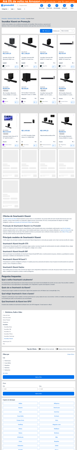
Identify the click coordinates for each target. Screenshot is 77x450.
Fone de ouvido (7, 312)
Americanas (8, 355)
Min (4, 381)
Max (40, 381)
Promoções (4, 13)
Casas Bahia (8, 357)
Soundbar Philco (8, 328)
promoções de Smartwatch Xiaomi (23, 217)
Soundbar (23, 13)
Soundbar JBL (7, 324)
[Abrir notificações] (64, 6)
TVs (4, 338)
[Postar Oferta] (49, 6)
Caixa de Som (6, 310)
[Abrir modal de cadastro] (72, 6)
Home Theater (6, 314)
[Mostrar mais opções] (24, 9)
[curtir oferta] (16, 61)
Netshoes (7, 362)
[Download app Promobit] (41, 6)
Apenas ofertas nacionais (47, 343)
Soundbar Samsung (9, 331)
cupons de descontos (65, 224)
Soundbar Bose (8, 321)
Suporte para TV (7, 336)
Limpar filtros (70, 349)
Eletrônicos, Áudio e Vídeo (14, 13)
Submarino (7, 364)
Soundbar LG (7, 326)
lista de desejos (66, 223)
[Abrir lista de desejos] (57, 6)
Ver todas (5, 368)
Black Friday (66, 226)
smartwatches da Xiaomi (11, 213)
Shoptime (7, 360)
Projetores (5, 317)
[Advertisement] (38, 103)
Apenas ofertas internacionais (66, 343)
